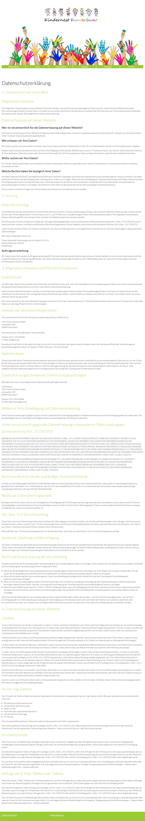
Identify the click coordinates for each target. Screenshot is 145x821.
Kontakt (108, 66)
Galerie (84, 66)
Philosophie (13, 66)
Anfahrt (131, 66)
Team (37, 66)
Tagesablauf (60, 66)
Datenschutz (9, 815)
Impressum (56, 815)
